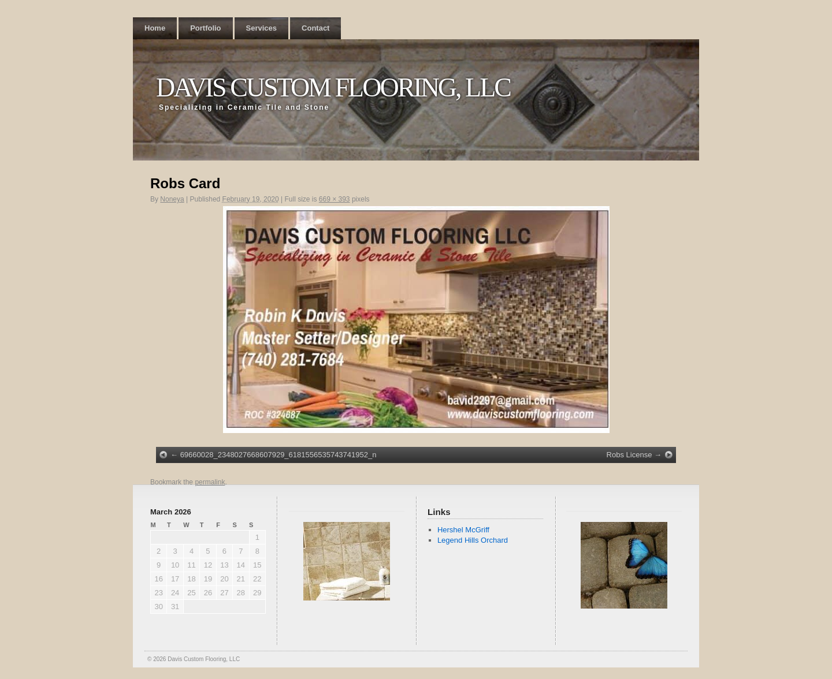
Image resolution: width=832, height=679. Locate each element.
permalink (210, 482)
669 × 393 (334, 199)
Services (261, 28)
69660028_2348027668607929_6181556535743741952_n (278, 454)
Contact (315, 28)
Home (154, 28)
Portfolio (205, 28)
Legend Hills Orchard (472, 540)
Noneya (172, 199)
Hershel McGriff (463, 529)
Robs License (629, 454)
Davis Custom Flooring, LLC (333, 87)
